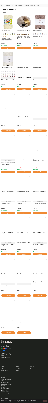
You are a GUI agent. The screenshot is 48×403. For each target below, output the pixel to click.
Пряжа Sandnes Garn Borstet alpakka (7, 233)
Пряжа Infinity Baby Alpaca (22, 67)
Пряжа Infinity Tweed (5, 108)
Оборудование (4, 373)
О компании (18, 364)
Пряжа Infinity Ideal (37, 67)
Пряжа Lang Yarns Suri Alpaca (7, 191)
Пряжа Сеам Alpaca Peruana (23, 273)
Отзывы (17, 370)
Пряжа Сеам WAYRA (21, 315)
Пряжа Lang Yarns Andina (38, 150)
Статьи (31, 368)
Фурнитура (3, 377)
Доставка (18, 363)
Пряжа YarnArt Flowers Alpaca (39, 232)
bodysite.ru (9, 357)
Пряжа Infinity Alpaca (37, 30)
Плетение (3, 372)
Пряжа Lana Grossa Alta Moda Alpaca (39, 109)
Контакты (18, 372)
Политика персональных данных (4, 354)
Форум (31, 364)
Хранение (3, 375)
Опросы (32, 366)
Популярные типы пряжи (24, 5)
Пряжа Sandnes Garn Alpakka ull (39, 191)
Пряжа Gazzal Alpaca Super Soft (23, 30)
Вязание (2, 363)
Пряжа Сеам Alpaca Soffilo (38, 273)
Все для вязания (9, 5)
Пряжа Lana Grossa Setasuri (7, 150)
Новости (17, 366)
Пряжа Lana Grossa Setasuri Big (23, 150)
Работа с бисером (4, 370)
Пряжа (16, 5)
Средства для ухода (5, 382)
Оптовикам (18, 368)
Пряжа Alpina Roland (5, 30)
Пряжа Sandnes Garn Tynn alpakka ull (22, 233)
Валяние (2, 368)
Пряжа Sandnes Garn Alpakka (23, 191)
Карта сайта (10, 354)
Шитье (2, 366)
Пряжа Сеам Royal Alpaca (6, 315)
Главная (2, 5)
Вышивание (3, 364)
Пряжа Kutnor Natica (21, 108)
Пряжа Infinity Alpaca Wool (6, 67)
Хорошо (44, 401)
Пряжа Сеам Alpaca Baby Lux (7, 273)
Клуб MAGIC (32, 363)
